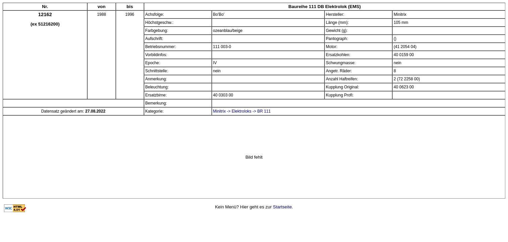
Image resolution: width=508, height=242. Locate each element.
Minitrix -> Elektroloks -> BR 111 (242, 111)
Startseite (282, 206)
